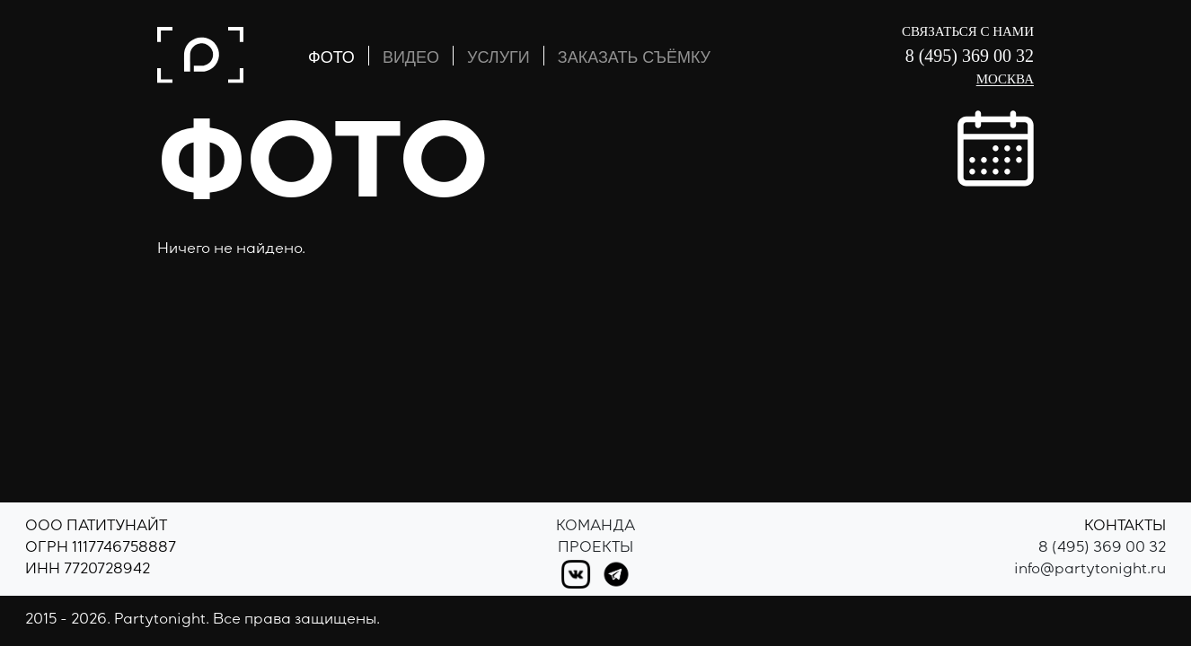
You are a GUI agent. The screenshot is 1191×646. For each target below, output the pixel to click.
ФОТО (331, 57)
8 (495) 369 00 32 (969, 55)
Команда (595, 527)
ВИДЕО (411, 57)
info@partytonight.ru (1090, 570)
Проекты (595, 549)
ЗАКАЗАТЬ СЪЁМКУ (634, 57)
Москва (1005, 79)
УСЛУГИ (498, 57)
